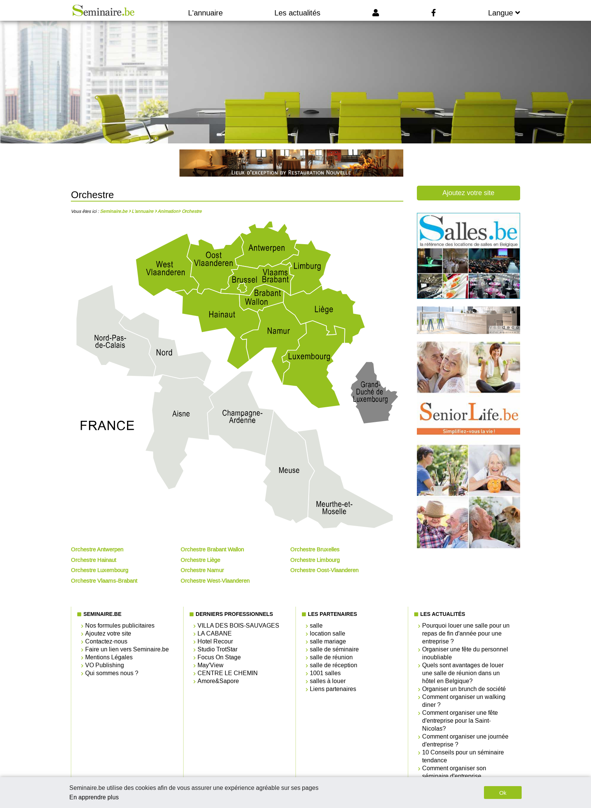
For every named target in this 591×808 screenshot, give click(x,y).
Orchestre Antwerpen (97, 549)
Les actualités (297, 13)
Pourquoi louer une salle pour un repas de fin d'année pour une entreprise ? (466, 633)
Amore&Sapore (218, 681)
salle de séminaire (334, 649)
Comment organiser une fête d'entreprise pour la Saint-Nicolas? (460, 721)
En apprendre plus (94, 797)
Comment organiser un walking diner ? (463, 701)
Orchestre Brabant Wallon (212, 549)
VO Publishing (104, 665)
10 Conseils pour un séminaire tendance (463, 756)
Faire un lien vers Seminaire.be (127, 649)
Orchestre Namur (202, 570)
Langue (504, 13)
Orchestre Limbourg (315, 560)
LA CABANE (215, 633)
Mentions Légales (109, 657)
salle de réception (333, 665)
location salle (327, 633)
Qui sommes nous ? (111, 673)
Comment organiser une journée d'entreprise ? (465, 740)
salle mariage (328, 641)
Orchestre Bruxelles (315, 549)
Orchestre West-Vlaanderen (215, 581)
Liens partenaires (333, 689)
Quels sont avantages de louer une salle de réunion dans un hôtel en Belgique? (463, 673)
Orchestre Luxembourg (99, 570)
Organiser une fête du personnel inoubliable (465, 653)
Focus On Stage (219, 657)
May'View (211, 665)
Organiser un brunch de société (464, 689)
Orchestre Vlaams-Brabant (104, 581)
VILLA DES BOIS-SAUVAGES (238, 625)
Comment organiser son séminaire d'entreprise (454, 772)
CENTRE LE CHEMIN (228, 673)
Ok (502, 793)
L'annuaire (205, 13)
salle (316, 625)
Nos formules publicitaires (120, 625)
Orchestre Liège (200, 560)
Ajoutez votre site (468, 193)
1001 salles (325, 673)
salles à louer (328, 681)
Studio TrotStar (217, 649)
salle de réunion (331, 657)
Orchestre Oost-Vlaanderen (324, 570)
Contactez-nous (106, 641)
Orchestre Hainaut (93, 560)
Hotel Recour (215, 641)
